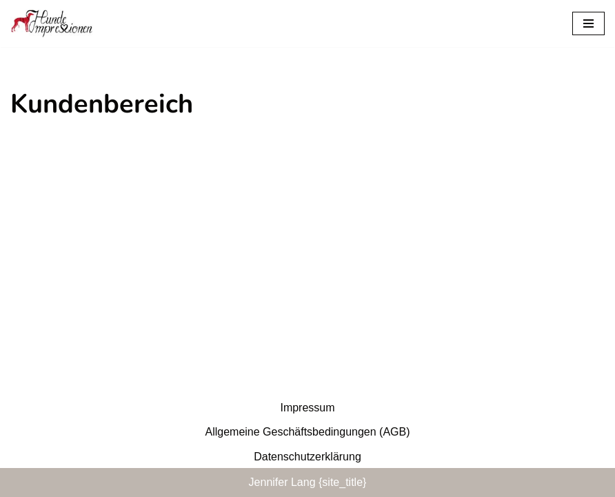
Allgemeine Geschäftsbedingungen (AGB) (307, 432)
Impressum (307, 407)
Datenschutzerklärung (307, 456)
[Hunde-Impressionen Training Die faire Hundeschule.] (51, 23)
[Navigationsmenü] (588, 23)
